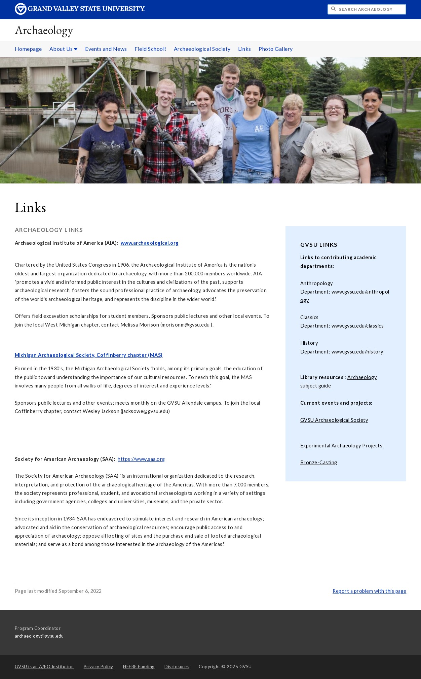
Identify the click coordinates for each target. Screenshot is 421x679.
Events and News (106, 48)
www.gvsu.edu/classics (358, 326)
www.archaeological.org (150, 243)
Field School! (150, 48)
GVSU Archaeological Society (334, 420)
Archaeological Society (202, 48)
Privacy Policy (98, 666)
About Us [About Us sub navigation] (63, 48)
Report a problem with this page (370, 591)
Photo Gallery (276, 48)
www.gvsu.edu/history (357, 351)
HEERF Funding (139, 666)
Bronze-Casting (318, 462)
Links (244, 48)
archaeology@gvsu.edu (39, 636)
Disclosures (176, 666)
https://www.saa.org (141, 459)
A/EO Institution (44, 666)
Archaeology (44, 29)
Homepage (28, 48)
